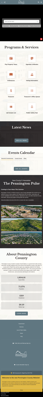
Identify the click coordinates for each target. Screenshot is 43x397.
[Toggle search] (38, 2)
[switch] (41, 39)
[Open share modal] (4, 2)
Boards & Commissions (7, 158)
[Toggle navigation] (2, 2)
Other (25, 158)
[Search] (36, 21)
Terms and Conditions (5, 395)
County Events (18, 158)
